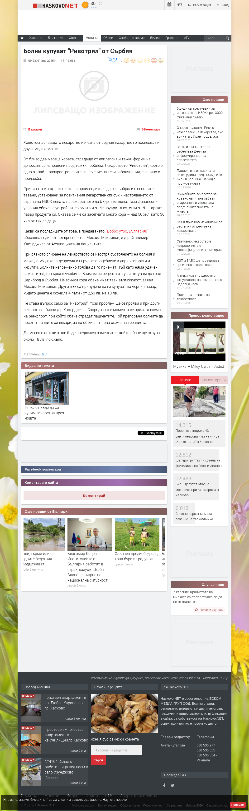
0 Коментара (151, 129)
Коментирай (94, 496)
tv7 (44, 354)
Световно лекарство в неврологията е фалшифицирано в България (199, 245)
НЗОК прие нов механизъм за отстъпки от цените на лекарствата (199, 226)
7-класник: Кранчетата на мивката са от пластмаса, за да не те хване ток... (197, 597)
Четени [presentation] (185, 379)
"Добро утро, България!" (126, 230)
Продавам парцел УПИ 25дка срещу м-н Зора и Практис (66, 702)
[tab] (185, 381)
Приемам (237, 804)
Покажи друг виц (209, 609)
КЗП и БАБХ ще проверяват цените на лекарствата (198, 262)
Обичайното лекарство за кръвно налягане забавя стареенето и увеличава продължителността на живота (197, 203)
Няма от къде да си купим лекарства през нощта (44, 412)
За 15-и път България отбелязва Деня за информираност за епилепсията (193, 153)
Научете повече (115, 799)
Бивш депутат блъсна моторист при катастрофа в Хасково (197, 489)
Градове (171, 37)
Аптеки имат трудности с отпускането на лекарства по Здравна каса (199, 279)
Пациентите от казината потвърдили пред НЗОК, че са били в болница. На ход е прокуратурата (199, 177)
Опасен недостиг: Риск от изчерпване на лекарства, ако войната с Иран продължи (200, 131)
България (35, 129)
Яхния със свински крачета (115, 738)
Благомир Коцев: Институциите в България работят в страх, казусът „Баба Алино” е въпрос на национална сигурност (92, 567)
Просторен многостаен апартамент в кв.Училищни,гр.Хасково (66, 766)
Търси (98, 760)
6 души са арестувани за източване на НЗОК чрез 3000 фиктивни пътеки (200, 112)
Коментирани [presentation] (214, 379)
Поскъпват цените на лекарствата (193, 296)
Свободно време (131, 37)
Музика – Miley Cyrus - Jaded (198, 366)
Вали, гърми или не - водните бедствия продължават (43, 559)
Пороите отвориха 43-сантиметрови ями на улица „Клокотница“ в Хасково (197, 436)
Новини (92, 37)
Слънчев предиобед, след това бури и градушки (141, 556)
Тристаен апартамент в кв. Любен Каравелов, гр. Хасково (65, 734)
